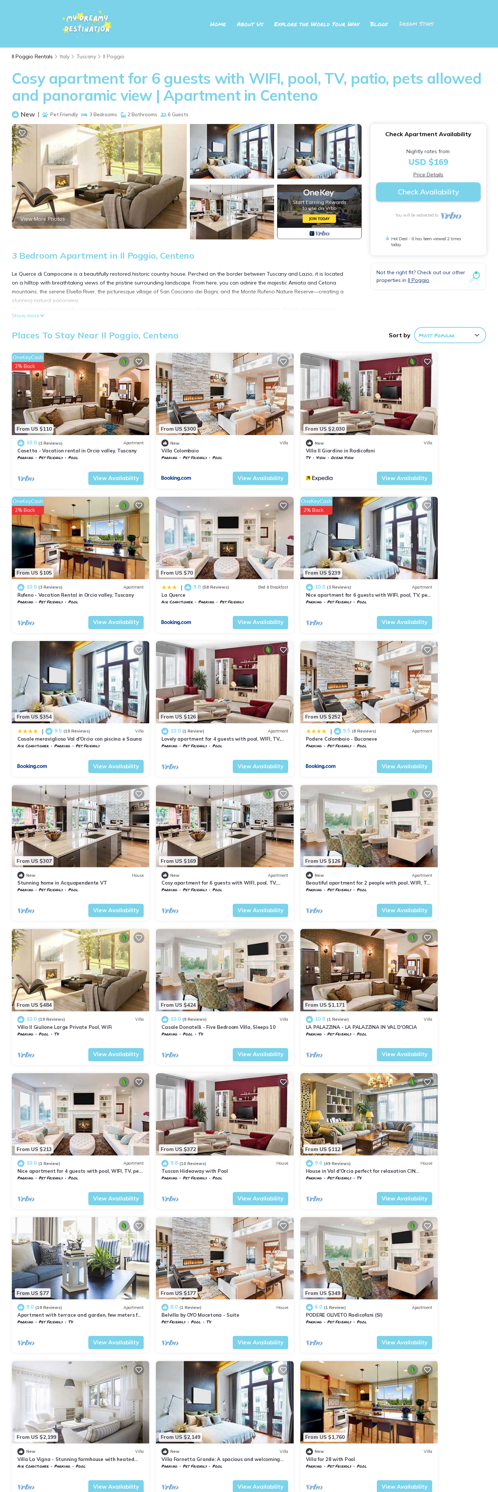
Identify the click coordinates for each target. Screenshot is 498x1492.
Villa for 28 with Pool (402, 1085)
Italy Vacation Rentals (51, 1376)
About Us (251, 24)
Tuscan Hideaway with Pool (50, 955)
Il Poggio (114, 56)
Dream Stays (417, 24)
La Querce (29, 566)
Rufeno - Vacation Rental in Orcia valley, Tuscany (322, 1388)
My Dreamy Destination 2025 (249, 1466)
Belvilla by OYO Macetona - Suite (417, 955)
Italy (65, 56)
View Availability (92, 463)
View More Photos (42, 219)
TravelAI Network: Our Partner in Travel (249, 1476)
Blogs (380, 24)
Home (219, 24)
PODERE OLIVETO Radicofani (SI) (55, 1085)
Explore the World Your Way (317, 24)
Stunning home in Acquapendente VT (182, 696)
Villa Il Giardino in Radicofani (292, 436)
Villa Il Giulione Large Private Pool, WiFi (64, 825)
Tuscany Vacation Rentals (54, 1364)
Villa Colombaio (156, 436)
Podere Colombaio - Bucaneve (53, 696)
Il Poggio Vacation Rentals (57, 1352)
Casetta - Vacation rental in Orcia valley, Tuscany (323, 1352)
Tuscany (87, 56)
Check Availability (428, 191)
